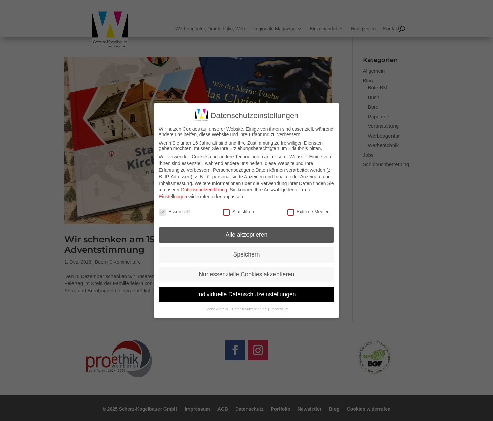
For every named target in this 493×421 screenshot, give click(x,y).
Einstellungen (173, 195)
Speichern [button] (246, 253)
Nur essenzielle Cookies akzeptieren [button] (246, 273)
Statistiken (238, 210)
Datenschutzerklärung (204, 189)
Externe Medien (308, 210)
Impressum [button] (279, 308)
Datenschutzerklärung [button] (249, 308)
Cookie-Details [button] (217, 308)
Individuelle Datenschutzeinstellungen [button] (246, 293)
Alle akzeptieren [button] (247, 234)
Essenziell (174, 210)
